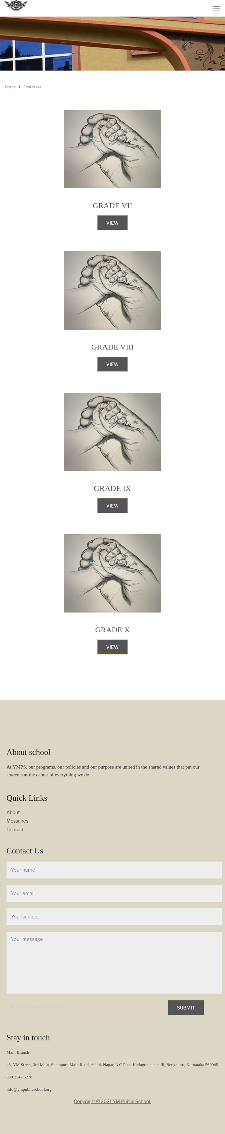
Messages (17, 821)
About (13, 812)
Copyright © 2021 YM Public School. (112, 1101)
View (112, 223)
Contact (15, 829)
